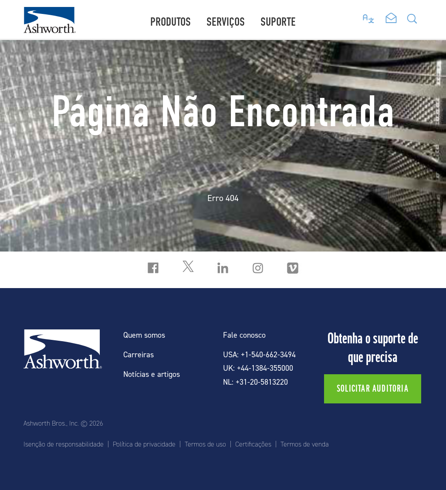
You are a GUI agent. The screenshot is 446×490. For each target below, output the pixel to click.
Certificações (253, 444)
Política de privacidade (144, 444)
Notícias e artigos (151, 374)
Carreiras (138, 355)
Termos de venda (304, 444)
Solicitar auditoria (373, 389)
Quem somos (144, 335)
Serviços (225, 22)
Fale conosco (244, 335)
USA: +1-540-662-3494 (259, 355)
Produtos (170, 22)
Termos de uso (205, 444)
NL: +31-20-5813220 (255, 382)
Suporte (278, 22)
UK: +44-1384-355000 (258, 368)
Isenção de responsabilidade (64, 444)
